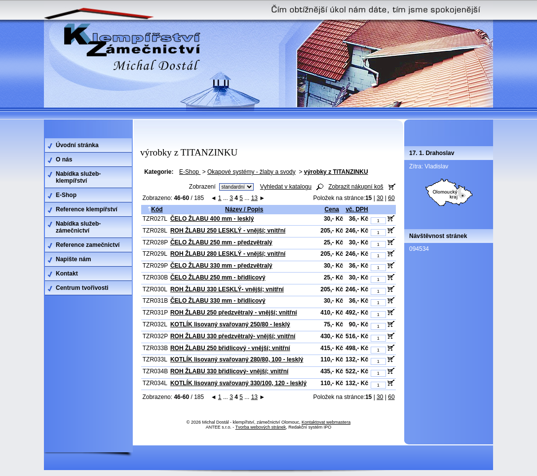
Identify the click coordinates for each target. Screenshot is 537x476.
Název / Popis (244, 209)
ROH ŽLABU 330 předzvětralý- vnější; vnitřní (232, 336)
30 (380, 198)
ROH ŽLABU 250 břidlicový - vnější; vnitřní (230, 348)
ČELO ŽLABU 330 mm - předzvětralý (221, 265)
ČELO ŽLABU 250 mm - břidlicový (218, 277)
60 (391, 198)
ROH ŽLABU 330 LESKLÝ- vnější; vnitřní (227, 289)
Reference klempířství (86, 209)
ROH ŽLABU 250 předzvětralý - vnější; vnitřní (233, 312)
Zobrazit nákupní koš (355, 186)
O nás (64, 159)
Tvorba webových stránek (260, 427)
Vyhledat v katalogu (285, 186)
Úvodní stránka (77, 145)
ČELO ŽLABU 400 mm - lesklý (212, 218)
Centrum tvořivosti (82, 287)
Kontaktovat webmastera (326, 422)
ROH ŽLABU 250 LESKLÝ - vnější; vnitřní (227, 230)
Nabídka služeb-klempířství (78, 177)
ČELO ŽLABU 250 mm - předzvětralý (221, 242)
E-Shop (189, 171)
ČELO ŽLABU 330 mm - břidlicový (218, 300)
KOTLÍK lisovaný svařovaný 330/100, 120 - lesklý (238, 383)
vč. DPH (356, 209)
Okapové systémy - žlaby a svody (251, 171)
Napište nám (73, 259)
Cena (332, 209)
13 (254, 198)
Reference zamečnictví (87, 244)
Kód (155, 209)
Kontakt (67, 273)
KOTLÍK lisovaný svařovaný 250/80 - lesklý (230, 324)
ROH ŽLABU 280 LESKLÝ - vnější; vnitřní (227, 253)
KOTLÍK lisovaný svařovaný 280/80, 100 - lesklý (236, 359)
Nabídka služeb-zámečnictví (78, 227)
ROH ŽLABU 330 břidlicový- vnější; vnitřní (229, 371)
